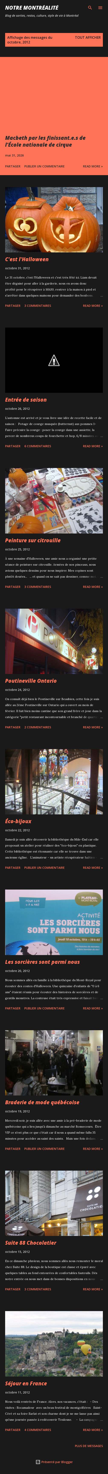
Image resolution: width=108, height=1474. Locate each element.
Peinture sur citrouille (33, 540)
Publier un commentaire (44, 166)
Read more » (93, 166)
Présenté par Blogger (54, 1462)
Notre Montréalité (31, 7)
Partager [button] (12, 166)
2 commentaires (37, 727)
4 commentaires (37, 1430)
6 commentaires (37, 446)
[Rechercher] (90, 7)
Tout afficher (88, 37)
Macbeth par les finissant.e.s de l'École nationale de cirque (45, 141)
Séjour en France (26, 1383)
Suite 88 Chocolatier (30, 1242)
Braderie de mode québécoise (42, 1102)
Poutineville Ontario (31, 680)
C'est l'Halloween (27, 259)
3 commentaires (37, 306)
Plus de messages (89, 1446)
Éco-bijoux (18, 821)
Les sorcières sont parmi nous (42, 961)
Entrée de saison (26, 399)
